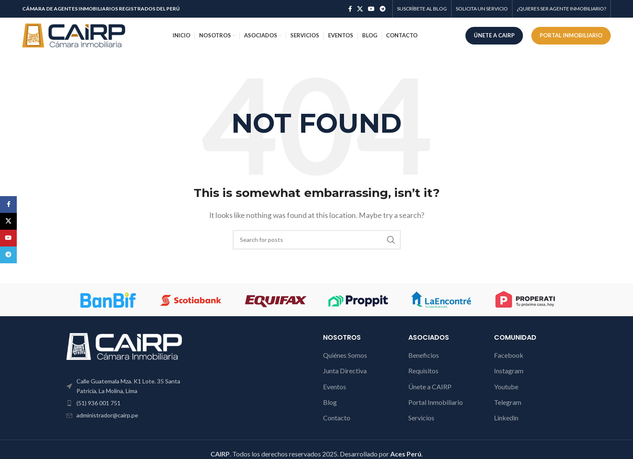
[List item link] (124, 403)
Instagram (508, 371)
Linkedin (506, 418)
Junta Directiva (345, 371)
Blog (330, 402)
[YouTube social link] (371, 9)
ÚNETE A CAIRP (494, 35)
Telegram (507, 402)
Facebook (508, 355)
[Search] (317, 239)
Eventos (334, 387)
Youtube (506, 387)
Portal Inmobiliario (435, 402)
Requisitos (423, 371)
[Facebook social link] (350, 9)
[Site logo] (73, 35)
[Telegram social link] (382, 9)
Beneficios (423, 355)
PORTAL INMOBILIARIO (571, 35)
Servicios (421, 418)
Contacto (336, 418)
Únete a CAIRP (430, 387)
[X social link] (360, 9)
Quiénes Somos (345, 355)
